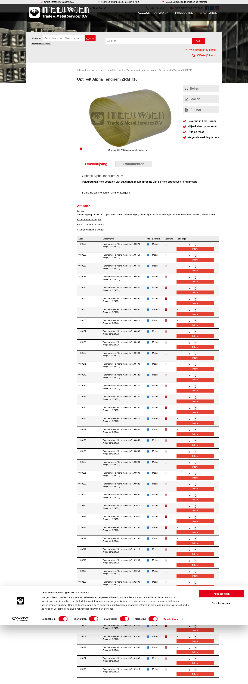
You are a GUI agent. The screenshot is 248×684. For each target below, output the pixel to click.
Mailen (192, 99)
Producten (184, 12)
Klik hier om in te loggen (89, 219)
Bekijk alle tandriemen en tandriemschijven (106, 192)
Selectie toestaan (221, 661)
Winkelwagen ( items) (200, 49)
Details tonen (170, 677)
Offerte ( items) (204, 55)
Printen (193, 109)
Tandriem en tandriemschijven (141, 70)
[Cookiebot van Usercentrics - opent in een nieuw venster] (20, 677)
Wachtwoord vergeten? (41, 44)
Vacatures (208, 12)
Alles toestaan (222, 652)
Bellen (192, 88)
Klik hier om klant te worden (90, 229)
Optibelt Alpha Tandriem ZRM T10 (175, 70)
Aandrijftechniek (115, 70)
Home (101, 70)
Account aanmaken (153, 12)
